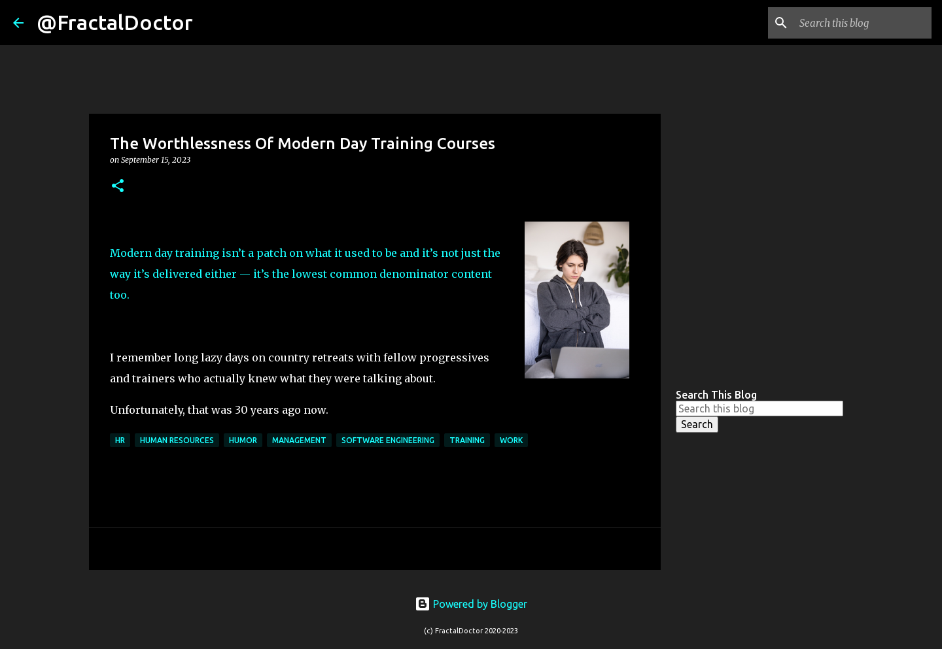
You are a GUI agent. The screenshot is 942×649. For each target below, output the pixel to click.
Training (467, 440)
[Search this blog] (863, 23)
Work (511, 440)
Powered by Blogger (471, 604)
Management (299, 440)
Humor (243, 440)
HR (120, 440)
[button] (118, 186)
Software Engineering (387, 440)
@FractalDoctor (115, 22)
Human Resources (177, 440)
